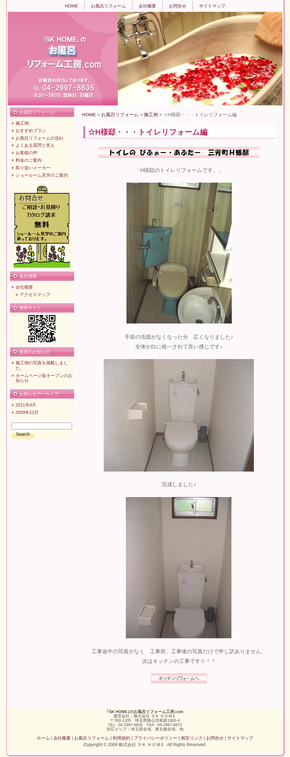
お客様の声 (26, 152)
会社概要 (24, 287)
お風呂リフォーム (120, 114)
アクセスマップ (35, 294)
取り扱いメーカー (33, 167)
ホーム (43, 737)
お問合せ (215, 737)
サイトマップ (240, 737)
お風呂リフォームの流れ (40, 138)
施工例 (22, 123)
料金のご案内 (29, 160)
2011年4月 (26, 404)
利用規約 (121, 737)
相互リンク (192, 737)
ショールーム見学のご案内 (42, 175)
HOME (89, 114)
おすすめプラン (31, 130)
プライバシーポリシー (155, 737)
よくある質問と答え (35, 145)
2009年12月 (27, 412)
